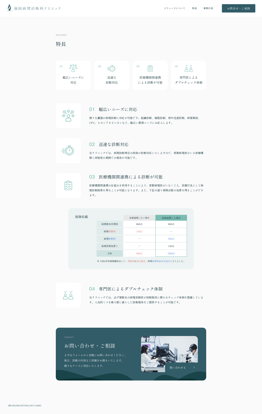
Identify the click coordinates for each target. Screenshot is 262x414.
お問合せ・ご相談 (238, 8)
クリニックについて (174, 8)
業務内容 (208, 8)
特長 (194, 8)
